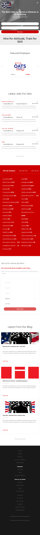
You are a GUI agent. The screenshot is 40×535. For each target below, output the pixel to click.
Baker (3, 142)
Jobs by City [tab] (23, 171)
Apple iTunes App (20, 507)
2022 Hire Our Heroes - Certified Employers (15, 381)
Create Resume (20, 485)
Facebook (20, 495)
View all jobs (20, 156)
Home (20, 450)
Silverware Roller (6, 115)
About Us (20, 456)
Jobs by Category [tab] (9, 171)
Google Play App (20, 510)
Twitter (21, 498)
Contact (20, 453)
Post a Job (20, 469)
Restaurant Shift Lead (7, 101)
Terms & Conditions (20, 459)
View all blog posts (20, 439)
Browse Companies (20, 475)
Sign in (20, 472)
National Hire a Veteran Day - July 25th (14, 346)
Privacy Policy (20, 462)
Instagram (20, 504)
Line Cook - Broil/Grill (7, 128)
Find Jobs (20, 32)
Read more (5, 361)
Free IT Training (20, 491)
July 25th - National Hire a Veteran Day (14, 415)
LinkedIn (21, 501)
